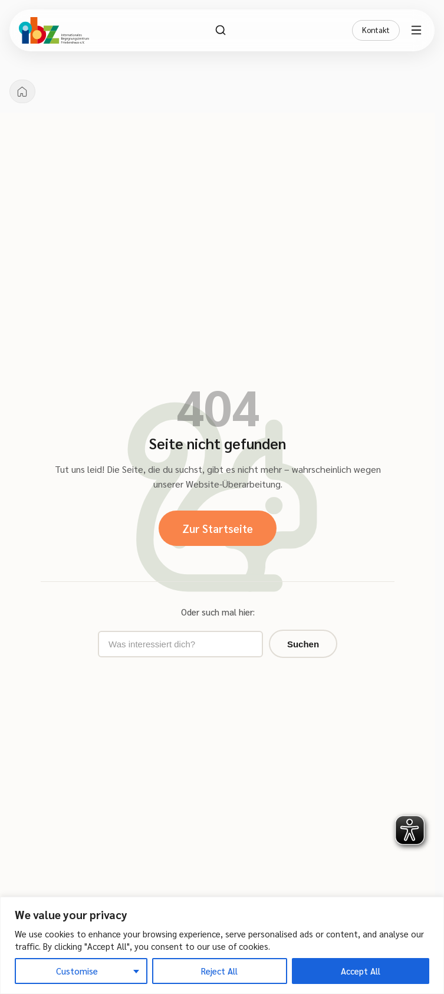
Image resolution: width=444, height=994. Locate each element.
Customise (77, 970)
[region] (222, 945)
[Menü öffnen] (418, 30)
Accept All (360, 970)
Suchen (303, 644)
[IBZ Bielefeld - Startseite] (54, 30)
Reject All (219, 970)
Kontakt (376, 30)
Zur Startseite (217, 528)
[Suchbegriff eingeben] (180, 644)
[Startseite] (22, 91)
